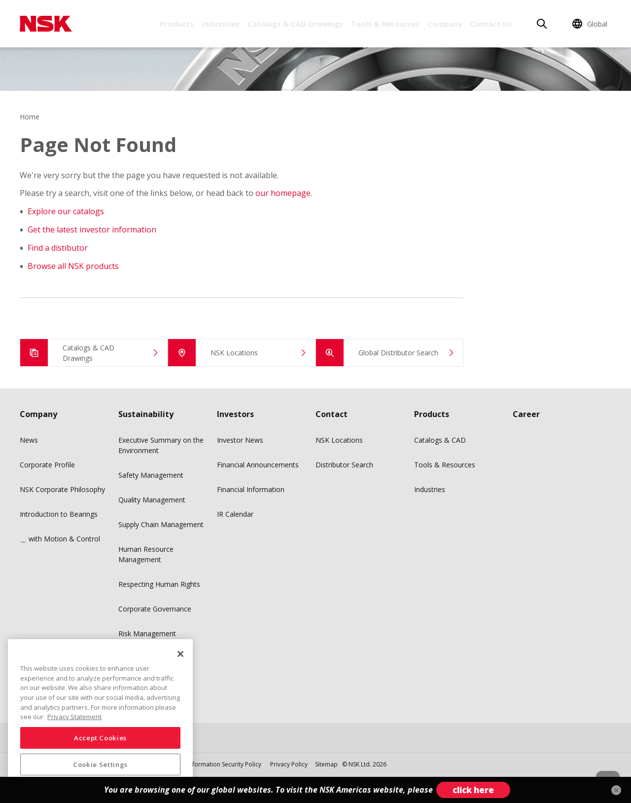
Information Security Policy (224, 764)
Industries (221, 24)
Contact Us (491, 24)
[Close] (180, 654)
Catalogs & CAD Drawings (295, 24)
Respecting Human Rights (159, 584)
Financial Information (250, 489)
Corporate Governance (154, 608)
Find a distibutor (58, 247)
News (29, 440)
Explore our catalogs (66, 211)
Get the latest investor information (92, 229)
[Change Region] (591, 24)
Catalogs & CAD (440, 440)
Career (526, 414)
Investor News (240, 440)
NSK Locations (339, 440)
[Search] (542, 24)
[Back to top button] (599, 767)
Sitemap (326, 764)
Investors (235, 414)
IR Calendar (235, 514)
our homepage (283, 193)
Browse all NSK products (73, 266)
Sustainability (146, 414)
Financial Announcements (258, 464)
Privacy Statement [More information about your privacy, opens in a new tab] (74, 716)
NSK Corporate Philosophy (62, 489)
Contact (332, 414)
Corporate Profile (47, 464)
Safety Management (150, 475)
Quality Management (151, 499)
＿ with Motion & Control (60, 538)
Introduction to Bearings (59, 514)
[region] (100, 717)
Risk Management (147, 633)
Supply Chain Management (161, 524)
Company (444, 24)
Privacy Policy (289, 764)
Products (177, 24)
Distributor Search (344, 464)
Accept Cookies (100, 737)
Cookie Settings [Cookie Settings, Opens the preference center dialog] (100, 764)
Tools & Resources (385, 24)
